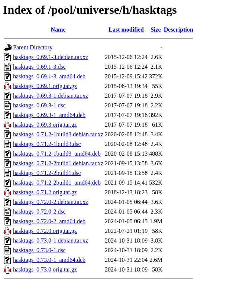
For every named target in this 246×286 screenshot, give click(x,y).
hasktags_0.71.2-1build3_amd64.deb (57, 153)
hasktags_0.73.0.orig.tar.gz (45, 269)
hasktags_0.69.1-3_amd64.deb (49, 76)
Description (178, 29)
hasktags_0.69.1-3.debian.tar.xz (50, 57)
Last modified (126, 29)
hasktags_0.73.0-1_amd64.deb (49, 260)
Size (155, 29)
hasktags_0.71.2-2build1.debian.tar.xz (58, 163)
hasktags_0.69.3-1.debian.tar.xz (50, 95)
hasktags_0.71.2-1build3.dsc (47, 144)
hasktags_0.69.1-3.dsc (39, 67)
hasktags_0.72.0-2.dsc (39, 211)
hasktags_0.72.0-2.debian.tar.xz (50, 202)
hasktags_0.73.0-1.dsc (39, 250)
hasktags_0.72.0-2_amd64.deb (49, 221)
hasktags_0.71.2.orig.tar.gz (45, 192)
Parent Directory (32, 47)
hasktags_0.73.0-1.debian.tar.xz (50, 240)
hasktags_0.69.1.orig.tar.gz (45, 86)
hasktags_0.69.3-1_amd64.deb (49, 115)
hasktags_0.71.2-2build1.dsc (47, 173)
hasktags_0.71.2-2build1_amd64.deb (57, 182)
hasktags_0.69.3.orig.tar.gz (45, 124)
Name (58, 29)
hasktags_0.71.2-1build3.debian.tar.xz (58, 134)
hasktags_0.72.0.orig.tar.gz (45, 231)
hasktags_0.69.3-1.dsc (39, 105)
